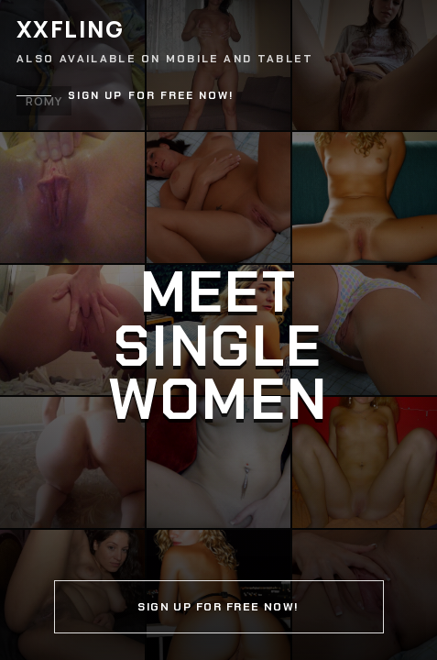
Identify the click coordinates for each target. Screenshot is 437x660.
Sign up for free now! (151, 96)
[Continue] (218, 330)
